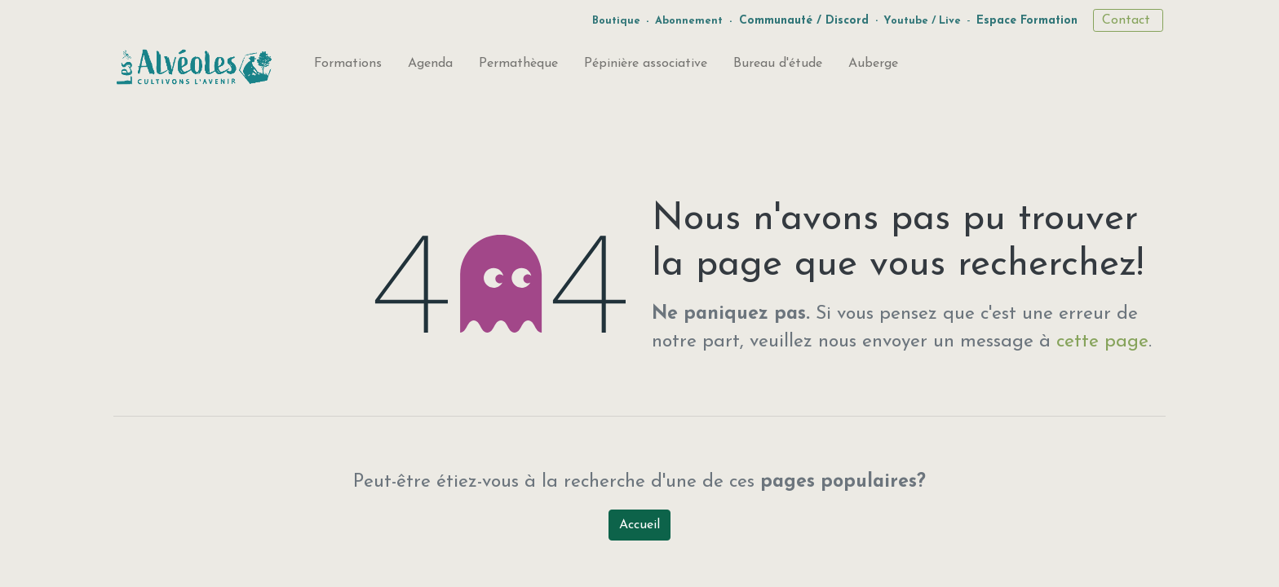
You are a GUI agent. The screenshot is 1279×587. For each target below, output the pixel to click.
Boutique (616, 20)
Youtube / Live (922, 20)
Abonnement (689, 20)
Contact (1128, 20)
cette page (1102, 342)
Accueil (639, 525)
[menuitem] (348, 67)
